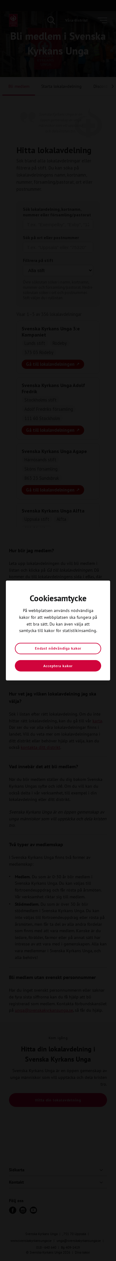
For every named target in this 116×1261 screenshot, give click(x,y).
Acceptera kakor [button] (58, 665)
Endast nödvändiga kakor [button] (58, 648)
